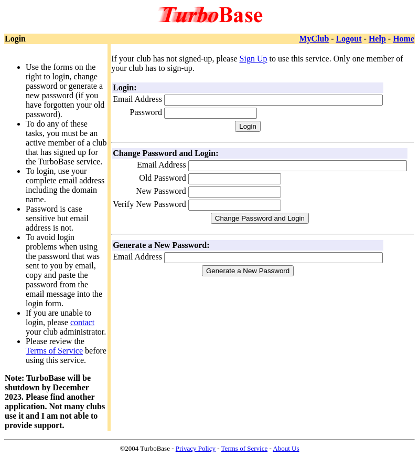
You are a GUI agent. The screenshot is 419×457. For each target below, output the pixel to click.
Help (377, 38)
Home (403, 38)
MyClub (314, 38)
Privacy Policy (196, 448)
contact (82, 322)
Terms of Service (54, 350)
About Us (286, 448)
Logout (349, 38)
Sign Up (253, 58)
